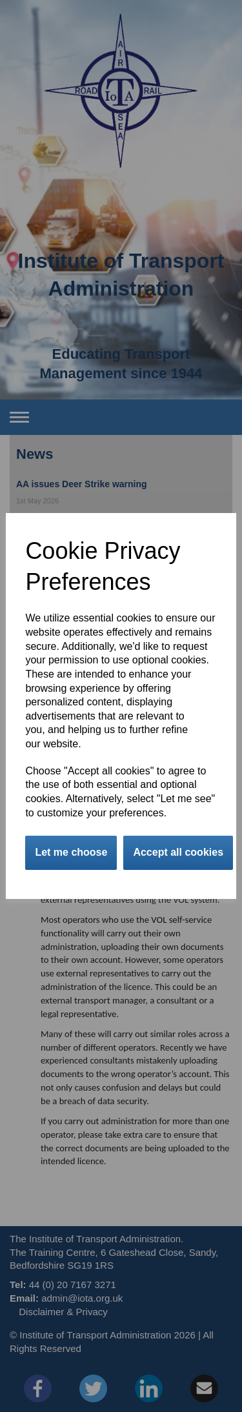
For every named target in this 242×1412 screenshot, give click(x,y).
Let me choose (71, 852)
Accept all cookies (178, 852)
